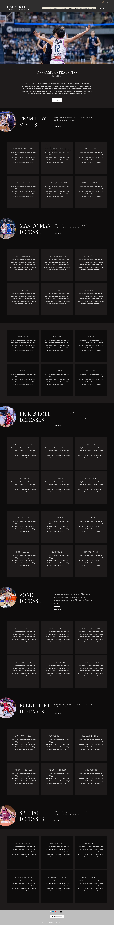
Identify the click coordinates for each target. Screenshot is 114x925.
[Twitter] (106, 8)
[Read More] (61, 126)
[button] (57, 100)
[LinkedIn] (101, 8)
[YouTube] (103, 8)
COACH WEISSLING (16, 7)
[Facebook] (98, 8)
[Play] (52, 916)
